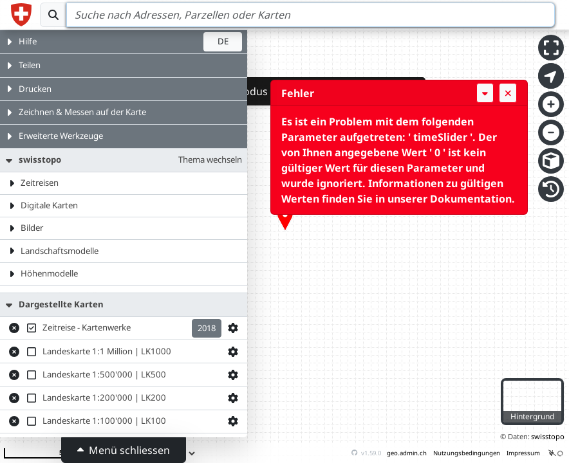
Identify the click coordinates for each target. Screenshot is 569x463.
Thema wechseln (210, 159)
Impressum (523, 453)
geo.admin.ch (407, 453)
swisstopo (547, 436)
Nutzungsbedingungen (466, 453)
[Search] (310, 15)
